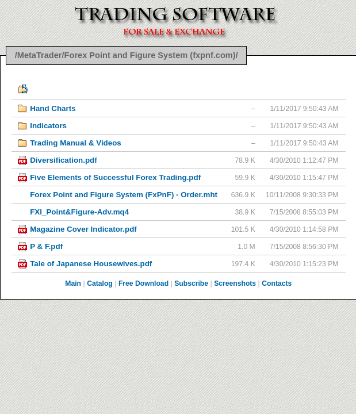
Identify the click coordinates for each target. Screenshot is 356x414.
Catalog (100, 283)
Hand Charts (52, 108)
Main (73, 283)
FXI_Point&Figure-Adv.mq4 (79, 212)
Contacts (277, 283)
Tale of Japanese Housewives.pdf (91, 263)
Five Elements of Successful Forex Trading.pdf (115, 177)
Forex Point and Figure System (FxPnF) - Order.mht (123, 194)
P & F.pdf (46, 246)
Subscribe (191, 283)
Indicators (48, 125)
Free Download (143, 283)
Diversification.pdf (63, 160)
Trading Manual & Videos (75, 143)
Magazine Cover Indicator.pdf (83, 229)
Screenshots (235, 283)
